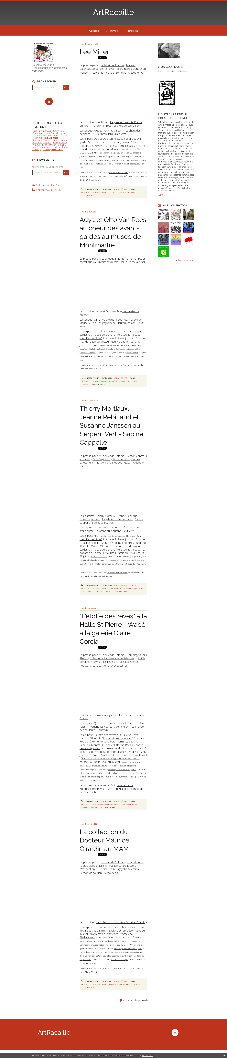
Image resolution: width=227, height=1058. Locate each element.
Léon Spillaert (86, 941)
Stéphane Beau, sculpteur (45, 140)
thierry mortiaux (117, 589)
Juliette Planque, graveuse (50, 141)
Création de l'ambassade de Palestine (112, 658)
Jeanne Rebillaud (128, 516)
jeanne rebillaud (134, 589)
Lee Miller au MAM (88, 160)
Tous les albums (186, 260)
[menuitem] (94, 30)
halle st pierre (124, 804)
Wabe (131, 560)
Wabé (100, 715)
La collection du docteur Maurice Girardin (120, 922)
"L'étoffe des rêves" (91, 145)
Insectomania (132, 160)
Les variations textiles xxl (117, 738)
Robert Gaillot (60, 135)
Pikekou (38, 137)
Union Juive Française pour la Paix (48, 132)
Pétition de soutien (91, 873)
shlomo (130, 192)
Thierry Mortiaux (105, 516)
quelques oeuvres (103, 522)
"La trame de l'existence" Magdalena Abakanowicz (110, 758)
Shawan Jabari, (114, 68)
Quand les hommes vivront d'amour (115, 723)
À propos (132, 31)
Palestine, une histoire (118, 172)
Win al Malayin (102, 319)
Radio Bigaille (51, 137)
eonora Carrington (109, 152)
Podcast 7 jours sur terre (94, 665)
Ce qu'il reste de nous (116, 968)
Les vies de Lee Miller (126, 125)
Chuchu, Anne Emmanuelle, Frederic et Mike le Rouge (50, 147)
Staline (98, 368)
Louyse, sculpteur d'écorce (48, 134)
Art (125, 189)
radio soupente (100, 192)
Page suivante (141, 1000)
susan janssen (88, 592)
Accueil (94, 31)
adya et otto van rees (119, 381)
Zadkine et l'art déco (114, 755)
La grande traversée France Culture (111, 124)
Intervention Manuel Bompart (108, 72)
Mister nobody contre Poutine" (117, 365)
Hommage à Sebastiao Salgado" (122, 769)
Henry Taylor (113, 163)
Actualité (118, 189)
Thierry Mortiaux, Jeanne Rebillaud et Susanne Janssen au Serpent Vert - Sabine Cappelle (111, 425)
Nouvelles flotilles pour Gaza (113, 462)
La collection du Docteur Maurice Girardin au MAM (104, 840)
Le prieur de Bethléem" (117, 572)
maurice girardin (117, 984)
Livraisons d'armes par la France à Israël (122, 262)
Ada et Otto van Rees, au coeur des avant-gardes (112, 140)
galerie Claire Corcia (120, 715)
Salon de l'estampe (119, 959)
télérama (133, 869)
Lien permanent (90, 189)
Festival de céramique (101, 564)
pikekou (122, 192)
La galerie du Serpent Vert (117, 519)
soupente (93, 807)
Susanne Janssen (90, 519)
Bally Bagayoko (101, 459)
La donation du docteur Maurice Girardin (106, 149)
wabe (113, 804)
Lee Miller (94, 52)
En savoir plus (147, 1055)
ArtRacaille (113, 12)
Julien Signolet (49, 144)
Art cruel (101, 156)
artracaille (87, 192)
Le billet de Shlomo (112, 258)
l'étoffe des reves (101, 804)
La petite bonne (129, 788)
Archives (112, 31)
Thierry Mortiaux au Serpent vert (108, 536)
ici (142, 72)
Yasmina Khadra (86, 576)
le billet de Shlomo (112, 65)
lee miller (113, 192)
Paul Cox (140, 773)
